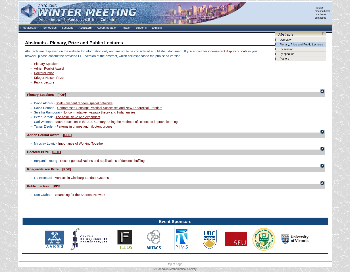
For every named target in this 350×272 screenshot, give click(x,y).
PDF (61, 94)
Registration (30, 27)
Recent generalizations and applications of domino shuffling (102, 161)
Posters (284, 58)
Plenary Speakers (46, 64)
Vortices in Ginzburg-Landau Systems (82, 178)
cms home (320, 14)
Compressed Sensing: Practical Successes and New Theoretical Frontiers (109, 108)
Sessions (67, 27)
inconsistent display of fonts (227, 51)
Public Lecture (44, 82)
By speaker (286, 54)
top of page (175, 264)
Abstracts (85, 27)
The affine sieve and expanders (78, 117)
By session (286, 49)
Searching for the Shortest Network (80, 195)
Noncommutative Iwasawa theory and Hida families (98, 112)
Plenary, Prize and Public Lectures (301, 44)
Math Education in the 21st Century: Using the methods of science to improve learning (116, 122)
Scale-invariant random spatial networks (84, 103)
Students (141, 27)
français (319, 7)
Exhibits (157, 27)
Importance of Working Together (81, 143)
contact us (320, 17)
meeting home (322, 11)
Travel (126, 27)
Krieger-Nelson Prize (49, 77)
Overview (285, 39)
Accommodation (107, 27)
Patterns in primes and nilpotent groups (84, 126)
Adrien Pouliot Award (49, 68)
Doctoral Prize (44, 73)
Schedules (50, 27)
